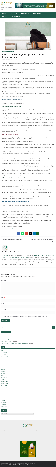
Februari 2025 (4, 377)
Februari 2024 (4, 402)
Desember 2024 (4, 381)
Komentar (4, 280)
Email (2, 303)
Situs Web (3, 309)
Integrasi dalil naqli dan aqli (7, 339)
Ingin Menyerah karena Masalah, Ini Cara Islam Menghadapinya (43, 240)
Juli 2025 (3, 367)
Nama (3, 297)
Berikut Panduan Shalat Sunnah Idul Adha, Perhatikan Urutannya (12, 240)
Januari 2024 (3, 404)
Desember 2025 (4, 356)
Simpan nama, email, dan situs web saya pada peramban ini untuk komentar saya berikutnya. (25, 316)
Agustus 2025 (4, 365)
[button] (6, 13)
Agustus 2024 (4, 389)
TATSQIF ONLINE (5, 62)
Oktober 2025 (4, 360)
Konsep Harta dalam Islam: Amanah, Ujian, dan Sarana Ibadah (14, 337)
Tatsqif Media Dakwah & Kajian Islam (15, 59)
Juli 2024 (3, 392)
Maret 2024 (3, 400)
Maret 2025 (3, 375)
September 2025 (4, 363)
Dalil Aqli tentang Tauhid (6, 341)
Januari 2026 (3, 354)
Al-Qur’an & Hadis (25, 13)
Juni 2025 (3, 369)
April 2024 (3, 398)
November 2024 (4, 383)
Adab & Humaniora (37, 13)
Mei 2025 (3, 371)
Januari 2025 (3, 379)
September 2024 (4, 387)
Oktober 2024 (4, 385)
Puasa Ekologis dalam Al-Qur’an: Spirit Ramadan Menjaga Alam (14, 343)
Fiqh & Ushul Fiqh (13, 13)
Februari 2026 (4, 352)
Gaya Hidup (4, 16)
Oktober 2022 (4, 406)
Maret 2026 (3, 350)
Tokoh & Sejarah (15, 16)
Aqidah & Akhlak (5, 51)
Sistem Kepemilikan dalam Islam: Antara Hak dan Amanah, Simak (15, 335)
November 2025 (4, 358)
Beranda (4, 13)
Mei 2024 (3, 396)
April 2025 (3, 373)
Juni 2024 (3, 394)
